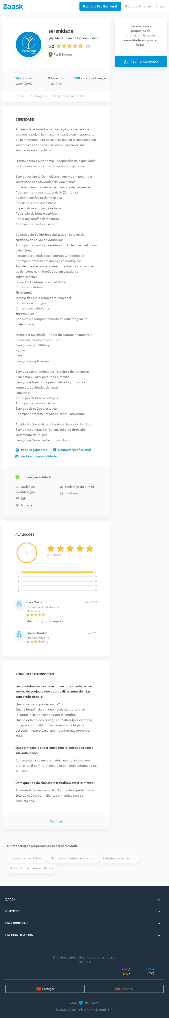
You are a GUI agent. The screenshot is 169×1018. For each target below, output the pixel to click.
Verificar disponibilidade (36, 456)
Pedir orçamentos (31, 450)
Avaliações (39, 96)
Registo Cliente (138, 6)
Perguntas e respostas (69, 96)
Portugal (48, 988)
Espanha (127, 988)
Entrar (161, 6)
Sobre (19, 96)
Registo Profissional (100, 6)
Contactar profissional (72, 450)
